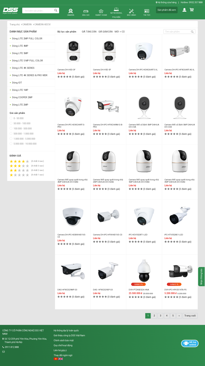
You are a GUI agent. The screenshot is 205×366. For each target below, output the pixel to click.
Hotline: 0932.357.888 (192, 2)
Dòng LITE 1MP (19, 90)
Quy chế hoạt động (63, 345)
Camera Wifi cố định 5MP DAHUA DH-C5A (144, 125)
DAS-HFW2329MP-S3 (67, 289)
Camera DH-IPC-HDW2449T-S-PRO (71, 125)
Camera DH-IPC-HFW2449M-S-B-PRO (108, 125)
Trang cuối (190, 315)
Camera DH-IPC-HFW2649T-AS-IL (179, 69)
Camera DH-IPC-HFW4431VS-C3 (107, 234)
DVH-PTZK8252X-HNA (139, 289)
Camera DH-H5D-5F (102, 69)
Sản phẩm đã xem (167, 10)
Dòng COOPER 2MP (21, 97)
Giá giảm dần (105, 31)
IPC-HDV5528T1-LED (138, 234)
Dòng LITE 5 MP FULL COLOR (26, 61)
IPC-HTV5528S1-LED (173, 234)
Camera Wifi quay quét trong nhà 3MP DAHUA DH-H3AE (179, 180)
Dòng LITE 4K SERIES (22, 68)
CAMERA (27, 24)
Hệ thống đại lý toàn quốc (66, 330)
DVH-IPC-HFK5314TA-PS (175, 289)
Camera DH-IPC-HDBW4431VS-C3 (71, 235)
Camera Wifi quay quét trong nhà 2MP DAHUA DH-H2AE (108, 180)
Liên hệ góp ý (60, 350)
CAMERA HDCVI (42, 24)
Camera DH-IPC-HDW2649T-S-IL (143, 69)
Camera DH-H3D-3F (66, 69)
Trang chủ (15, 24)
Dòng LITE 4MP (19, 46)
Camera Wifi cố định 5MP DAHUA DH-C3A (179, 125)
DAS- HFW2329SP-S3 (103, 289)
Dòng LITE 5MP (19, 53)
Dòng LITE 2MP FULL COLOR (26, 38)
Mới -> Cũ (120, 31)
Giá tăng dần (89, 31)
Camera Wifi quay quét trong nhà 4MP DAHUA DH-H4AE (72, 180)
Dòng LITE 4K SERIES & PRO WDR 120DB (28, 76)
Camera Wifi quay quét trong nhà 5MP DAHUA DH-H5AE (144, 180)
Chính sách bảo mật (64, 340)
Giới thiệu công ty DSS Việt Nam (69, 335)
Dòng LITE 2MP (19, 105)
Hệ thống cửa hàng (166, 2)
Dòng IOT (16, 83)
